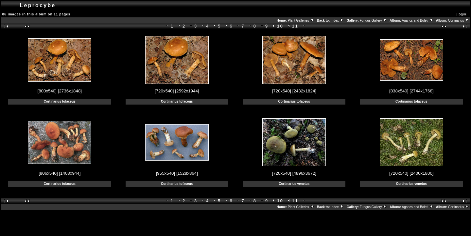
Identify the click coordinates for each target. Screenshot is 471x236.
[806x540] (48, 173)
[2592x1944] (187, 90)
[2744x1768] (421, 90)
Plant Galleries (301, 20)
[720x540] (164, 90)
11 (295, 26)
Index (337, 20)
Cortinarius (458, 20)
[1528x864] (187, 173)
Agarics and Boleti (417, 20)
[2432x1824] (304, 90)
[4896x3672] (304, 173)
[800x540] (47, 90)
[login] (462, 14)
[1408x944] (69, 173)
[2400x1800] (421, 173)
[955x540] (165, 173)
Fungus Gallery (373, 20)
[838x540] (399, 90)
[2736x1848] (70, 90)
